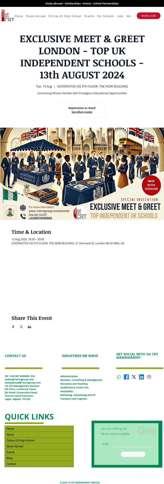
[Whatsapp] (118, 376)
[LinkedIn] (141, 376)
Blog (9, 458)
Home (10, 428)
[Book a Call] (148, 15)
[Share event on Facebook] (13, 327)
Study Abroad (15, 446)
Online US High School (20, 440)
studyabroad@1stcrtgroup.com (23, 382)
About (10, 434)
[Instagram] (148, 376)
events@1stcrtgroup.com (19, 379)
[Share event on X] (21, 327)
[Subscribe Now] (133, 454)
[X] (133, 376)
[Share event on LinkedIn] (29, 327)
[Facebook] (126, 376)
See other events (82, 112)
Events (11, 452)
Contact (11, 464)
